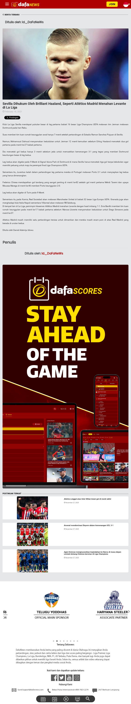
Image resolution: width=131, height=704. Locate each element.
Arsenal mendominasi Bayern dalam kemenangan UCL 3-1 (88, 525)
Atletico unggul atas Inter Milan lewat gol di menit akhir (87, 499)
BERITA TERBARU (11, 15)
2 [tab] (57, 641)
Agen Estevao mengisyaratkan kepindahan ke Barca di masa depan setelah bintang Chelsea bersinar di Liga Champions (92, 553)
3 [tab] (60, 641)
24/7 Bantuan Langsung (105, 690)
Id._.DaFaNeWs (52, 253)
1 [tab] (53, 641)
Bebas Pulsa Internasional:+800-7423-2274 (68, 690)
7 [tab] (74, 641)
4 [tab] (64, 641)
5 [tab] (67, 641)
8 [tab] (77, 641)
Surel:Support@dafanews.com (28, 690)
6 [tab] (70, 641)
